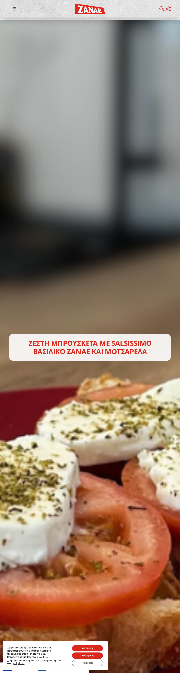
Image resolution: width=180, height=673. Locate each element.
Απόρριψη (87, 655)
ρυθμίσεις (19, 663)
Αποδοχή (87, 648)
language (168, 8)
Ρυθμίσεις (87, 663)
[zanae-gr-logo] (90, 6)
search (162, 8)
